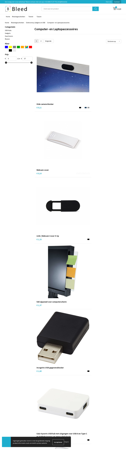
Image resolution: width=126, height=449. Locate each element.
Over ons (109, 2)
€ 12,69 (40, 374)
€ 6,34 (39, 331)
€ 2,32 (96, 162)
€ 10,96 (68, 334)
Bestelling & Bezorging (73, 415)
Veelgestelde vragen (43, 415)
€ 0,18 (67, 79)
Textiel (30, 17)
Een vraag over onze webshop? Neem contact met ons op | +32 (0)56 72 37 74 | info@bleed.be (36, 2)
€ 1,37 (39, 119)
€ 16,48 (68, 377)
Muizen (7, 39)
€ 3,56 (96, 248)
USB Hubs (8, 30)
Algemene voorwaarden (102, 412)
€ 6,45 (67, 288)
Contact (117, 2)
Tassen (39, 17)
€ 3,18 (39, 162)
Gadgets (8, 33)
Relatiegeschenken (18, 17)
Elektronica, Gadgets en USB (35, 23)
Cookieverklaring (100, 415)
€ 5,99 (96, 288)
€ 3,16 (67, 162)
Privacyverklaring (100, 418)
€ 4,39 (67, 199)
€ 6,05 (39, 291)
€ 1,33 (96, 79)
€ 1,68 (67, 119)
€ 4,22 (39, 208)
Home (8, 17)
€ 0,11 (39, 79)
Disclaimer (97, 421)
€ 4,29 (96, 199)
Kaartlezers (9, 36)
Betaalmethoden (71, 418)
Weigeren (66, 442)
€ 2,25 (96, 125)
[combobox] (67, 9)
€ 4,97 (67, 251)
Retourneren (69, 421)
